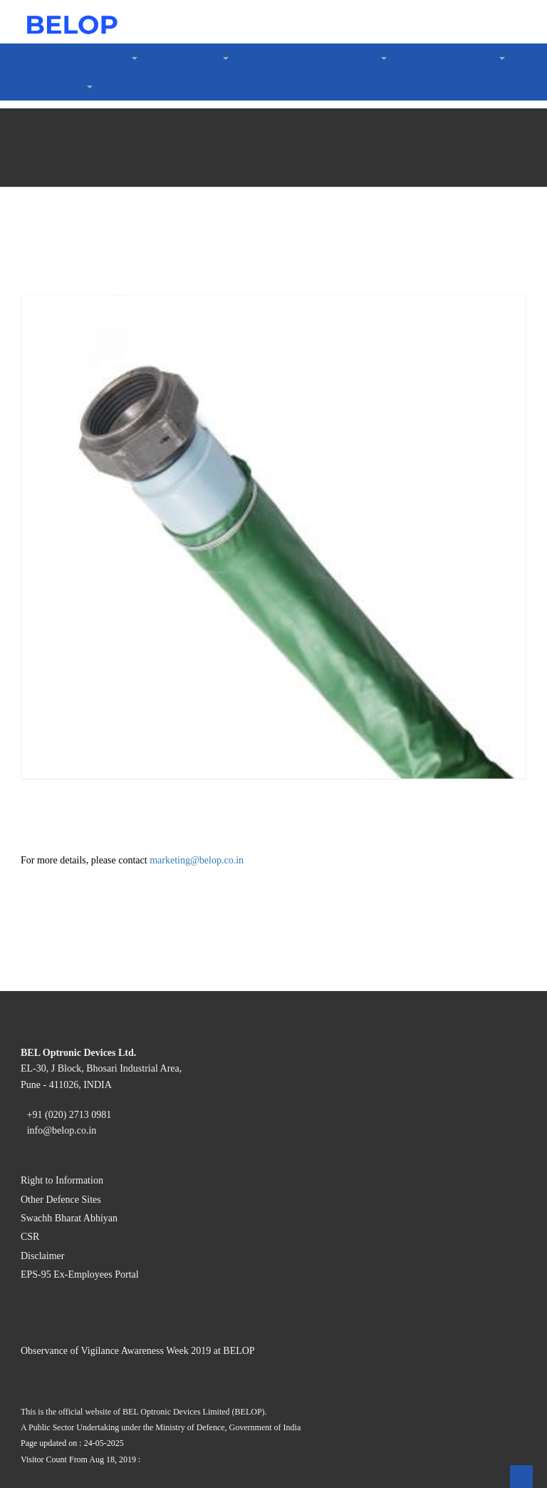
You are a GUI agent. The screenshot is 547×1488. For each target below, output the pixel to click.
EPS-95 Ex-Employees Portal (101, 1177)
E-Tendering (91, 611)
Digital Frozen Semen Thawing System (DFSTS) (203, 253)
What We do (62, 113)
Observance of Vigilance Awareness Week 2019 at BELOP (168, 1260)
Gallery (80, 559)
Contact (52, 662)
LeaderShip (60, 418)
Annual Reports (99, 444)
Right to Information (81, 1113)
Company (85, 62)
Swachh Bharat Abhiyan (89, 1139)
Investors (55, 431)
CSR (73, 87)
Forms (77, 469)
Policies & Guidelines (112, 534)
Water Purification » (109, 348)
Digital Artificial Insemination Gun (171, 266)
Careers (51, 649)
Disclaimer (59, 1165)
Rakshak (110, 405)
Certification (91, 74)
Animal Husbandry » (110, 196)
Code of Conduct (101, 100)
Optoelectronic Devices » (121, 126)
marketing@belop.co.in (207, 862)
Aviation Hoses (126, 335)
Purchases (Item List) (111, 623)
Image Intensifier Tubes (145, 183)
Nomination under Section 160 (133, 482)
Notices (80, 457)
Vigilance (56, 508)
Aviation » (86, 278)
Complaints (89, 546)
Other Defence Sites (80, 1126)
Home (48, 36)
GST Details (91, 598)
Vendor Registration (108, 585)
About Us (56, 49)
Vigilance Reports (104, 636)
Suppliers (55, 572)
